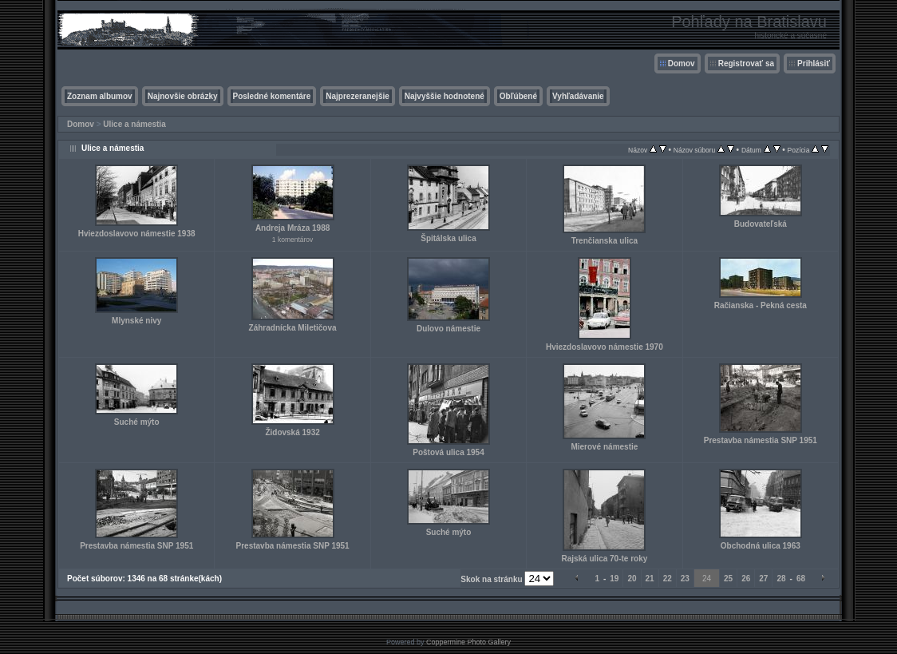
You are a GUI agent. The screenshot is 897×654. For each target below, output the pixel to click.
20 (631, 578)
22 (667, 578)
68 (800, 578)
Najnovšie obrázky (183, 96)
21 (650, 578)
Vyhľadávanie (578, 96)
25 (728, 578)
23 (685, 578)
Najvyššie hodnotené (444, 96)
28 (780, 578)
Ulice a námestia (134, 124)
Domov (681, 63)
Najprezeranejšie (357, 96)
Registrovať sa (746, 63)
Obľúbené (518, 96)
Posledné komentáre (272, 96)
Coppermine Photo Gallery (468, 642)
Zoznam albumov (99, 96)
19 (614, 578)
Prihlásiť (813, 63)
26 (745, 578)
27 (763, 578)
